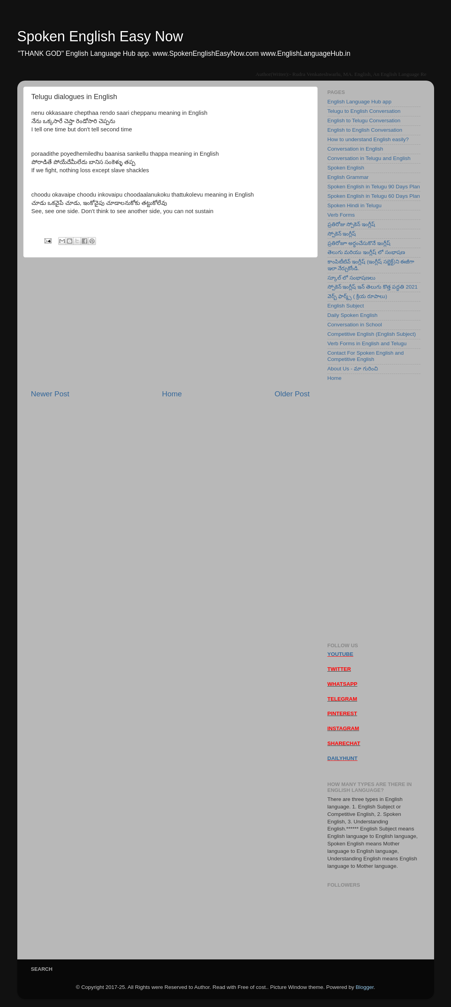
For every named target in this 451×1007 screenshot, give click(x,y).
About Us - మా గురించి (353, 369)
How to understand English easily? (368, 139)
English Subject (346, 306)
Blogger (364, 987)
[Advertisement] (170, 323)
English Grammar (348, 177)
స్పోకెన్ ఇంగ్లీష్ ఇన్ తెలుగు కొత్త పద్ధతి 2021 (373, 287)
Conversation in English (355, 149)
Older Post (291, 394)
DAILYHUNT (343, 758)
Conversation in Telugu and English (369, 158)
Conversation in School (355, 325)
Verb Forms (341, 215)
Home (172, 394)
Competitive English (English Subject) (372, 334)
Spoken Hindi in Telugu (355, 205)
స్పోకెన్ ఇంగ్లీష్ (342, 234)
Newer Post (50, 394)
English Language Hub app (360, 102)
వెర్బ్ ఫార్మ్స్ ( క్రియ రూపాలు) (357, 296)
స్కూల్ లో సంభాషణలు (352, 278)
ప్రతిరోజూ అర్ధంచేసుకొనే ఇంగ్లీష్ (359, 243)
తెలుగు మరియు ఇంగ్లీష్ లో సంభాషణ (366, 252)
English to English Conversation (365, 130)
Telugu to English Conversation (364, 111)
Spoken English (346, 168)
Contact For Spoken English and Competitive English (366, 356)
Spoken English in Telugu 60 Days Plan (374, 196)
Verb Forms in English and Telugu (367, 343)
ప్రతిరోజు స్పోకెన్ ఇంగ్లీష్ (352, 224)
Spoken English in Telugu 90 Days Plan (374, 187)
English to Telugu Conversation (364, 120)
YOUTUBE (340, 654)
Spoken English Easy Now (100, 36)
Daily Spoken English (353, 315)
